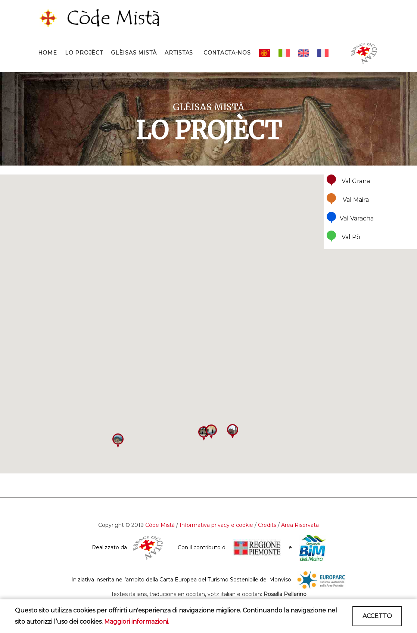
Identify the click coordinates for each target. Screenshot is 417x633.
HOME (47, 52)
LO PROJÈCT (84, 52)
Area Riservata (300, 525)
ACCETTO (377, 616)
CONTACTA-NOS (226, 52)
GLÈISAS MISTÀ (133, 52)
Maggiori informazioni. (136, 621)
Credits (268, 525)
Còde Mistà (160, 525)
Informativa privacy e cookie (216, 525)
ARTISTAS (179, 52)
